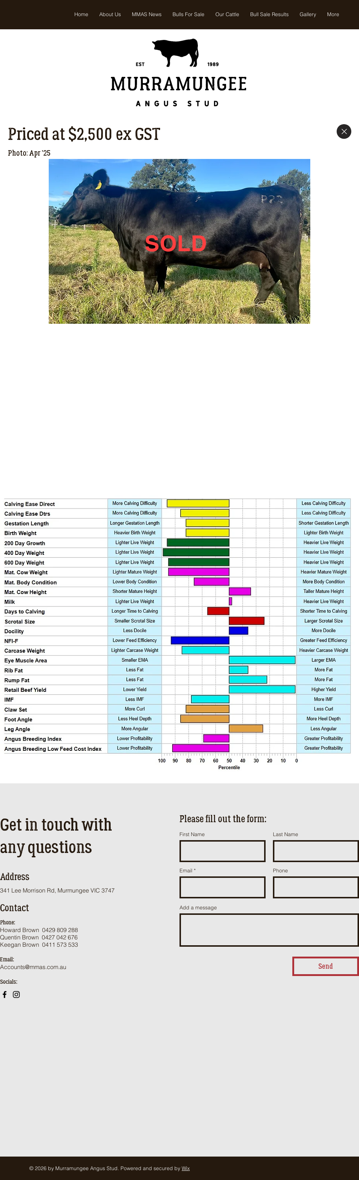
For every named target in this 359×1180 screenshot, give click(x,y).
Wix (186, 1168)
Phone (280, 870)
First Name (192, 834)
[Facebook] (4, 994)
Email (186, 870)
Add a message (198, 907)
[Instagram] (16, 994)
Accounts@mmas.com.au (33, 967)
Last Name (285, 834)
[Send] (325, 966)
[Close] (344, 131)
